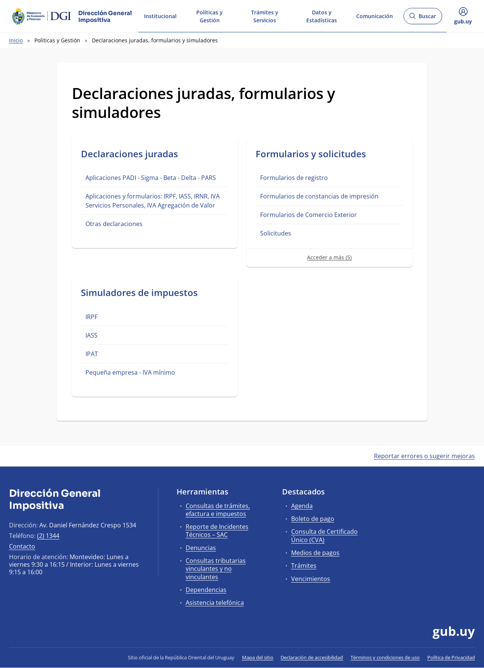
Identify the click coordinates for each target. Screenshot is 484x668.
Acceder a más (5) (329, 257)
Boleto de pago (312, 519)
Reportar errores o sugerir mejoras (424, 456)
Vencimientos (310, 579)
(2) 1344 (48, 536)
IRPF (91, 317)
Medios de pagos (315, 553)
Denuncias (201, 548)
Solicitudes (275, 233)
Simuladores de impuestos (139, 292)
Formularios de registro (294, 178)
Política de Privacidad (451, 657)
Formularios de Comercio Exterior (308, 215)
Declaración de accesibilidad (312, 657)
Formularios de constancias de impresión (319, 196)
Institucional (160, 15)
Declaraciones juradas (129, 153)
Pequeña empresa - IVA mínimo (130, 372)
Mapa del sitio (257, 657)
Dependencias (206, 590)
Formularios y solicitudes (311, 153)
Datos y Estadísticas (321, 15)
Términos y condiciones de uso (385, 657)
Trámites (303, 565)
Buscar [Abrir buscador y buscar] (422, 18)
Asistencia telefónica (215, 602)
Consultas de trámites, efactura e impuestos (218, 510)
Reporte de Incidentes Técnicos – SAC (217, 530)
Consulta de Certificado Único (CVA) (324, 535)
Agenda (302, 506)
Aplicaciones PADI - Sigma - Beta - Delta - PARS (150, 178)
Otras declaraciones (114, 224)
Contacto (22, 546)
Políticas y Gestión (209, 15)
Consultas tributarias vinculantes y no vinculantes (216, 568)
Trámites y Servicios (264, 15)
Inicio (16, 40)
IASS (91, 335)
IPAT (91, 354)
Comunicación (374, 15)
